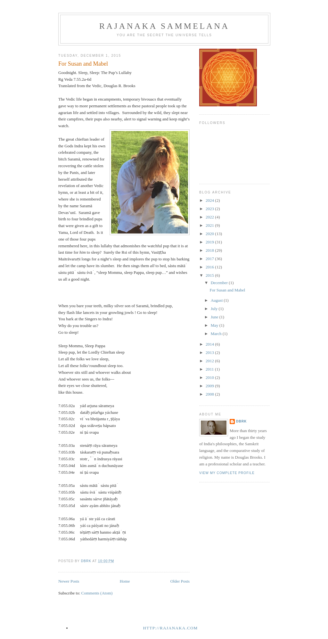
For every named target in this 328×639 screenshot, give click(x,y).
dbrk (241, 421)
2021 (210, 225)
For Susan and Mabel (83, 64)
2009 (210, 385)
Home (125, 581)
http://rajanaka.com (170, 628)
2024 (210, 200)
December (220, 282)
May (215, 325)
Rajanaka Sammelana (164, 26)
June (215, 317)
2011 (210, 369)
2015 (210, 275)
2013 (210, 352)
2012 (210, 360)
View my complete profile (227, 473)
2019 (210, 242)
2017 (210, 258)
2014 (210, 344)
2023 (210, 208)
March (217, 333)
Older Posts (180, 581)
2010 (210, 377)
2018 (210, 250)
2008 (210, 394)
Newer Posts (68, 581)
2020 (210, 233)
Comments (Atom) (97, 593)
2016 (210, 267)
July (215, 308)
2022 (210, 217)
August (217, 300)
